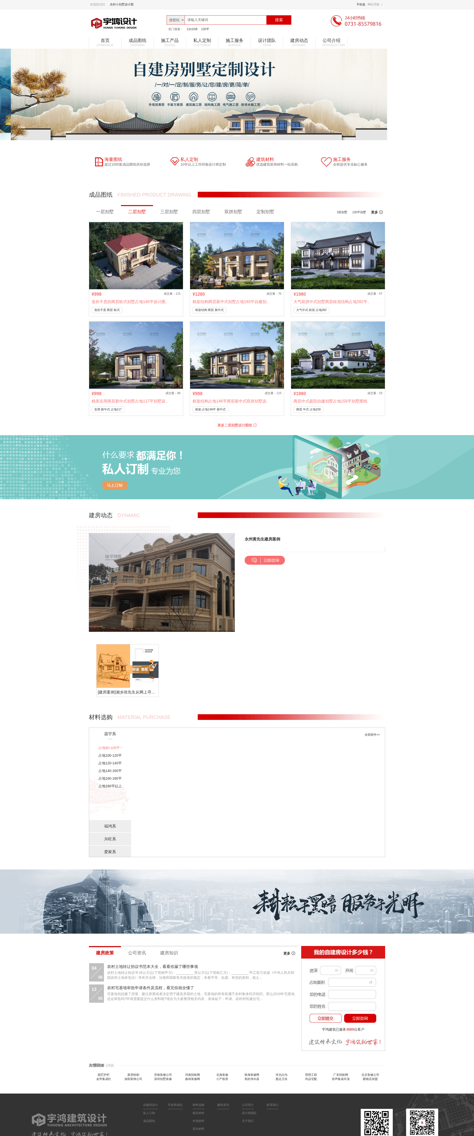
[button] (315, 560)
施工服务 (234, 42)
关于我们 (248, 1121)
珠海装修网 (251, 1075)
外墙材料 (198, 1121)
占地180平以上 (110, 786)
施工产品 (170, 42)
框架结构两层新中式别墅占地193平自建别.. (231, 302)
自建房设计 (150, 1105)
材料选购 (198, 1105)
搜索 (279, 20)
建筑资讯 (223, 1105)
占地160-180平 (110, 778)
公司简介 (248, 1105)
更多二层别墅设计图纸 (237, 425)
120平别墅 (359, 212)
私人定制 (202, 42)
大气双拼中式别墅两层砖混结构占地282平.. (332, 302)
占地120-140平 (110, 763)
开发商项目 (175, 1105)
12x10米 (192, 29)
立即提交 (326, 1018)
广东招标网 (340, 1075)
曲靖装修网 (192, 1079)
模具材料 (198, 1113)
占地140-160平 (110, 771)
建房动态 (299, 42)
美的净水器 (251, 1079)
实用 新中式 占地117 (108, 409)
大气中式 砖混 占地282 (311, 310)
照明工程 (311, 1075)
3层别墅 (342, 212)
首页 (105, 42)
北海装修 (222, 1075)
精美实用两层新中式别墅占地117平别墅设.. (130, 401)
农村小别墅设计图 (122, 4)
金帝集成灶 (103, 1079)
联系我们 (272, 1105)
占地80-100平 (109, 748)
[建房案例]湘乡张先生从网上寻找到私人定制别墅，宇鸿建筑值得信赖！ (128, 692)
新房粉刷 (133, 1075)
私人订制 (149, 1113)
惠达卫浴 (281, 1079)
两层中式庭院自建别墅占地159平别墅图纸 (330, 401)
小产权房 (222, 1079)
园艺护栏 (104, 1075)
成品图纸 (137, 42)
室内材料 (198, 1129)
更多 (377, 212)
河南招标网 (192, 1075)
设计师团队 (249, 1113)
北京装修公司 (370, 1075)
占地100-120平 (110, 755)
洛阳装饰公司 (133, 1079)
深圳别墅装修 (163, 1079)
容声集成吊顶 (341, 1079)
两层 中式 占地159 (308, 409)
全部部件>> (372, 734)
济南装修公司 (163, 1075)
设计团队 (267, 42)
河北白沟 (281, 1075)
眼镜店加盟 (370, 1079)
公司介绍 (333, 42)
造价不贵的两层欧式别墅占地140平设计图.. (130, 302)
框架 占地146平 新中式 (210, 409)
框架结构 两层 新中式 (209, 310)
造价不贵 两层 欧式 (107, 310)
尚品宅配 (311, 1079)
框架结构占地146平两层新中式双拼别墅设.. (231, 401)
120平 (205, 29)
